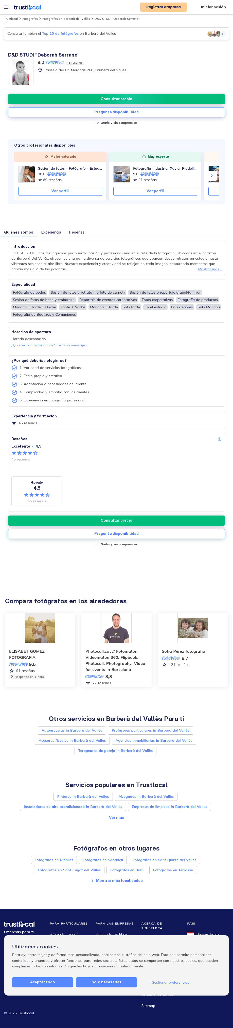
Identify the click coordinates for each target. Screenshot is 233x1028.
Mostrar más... (210, 269)
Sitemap (148, 1005)
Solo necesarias (107, 982)
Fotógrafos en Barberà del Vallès (66, 19)
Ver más (116, 817)
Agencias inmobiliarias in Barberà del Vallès (154, 740)
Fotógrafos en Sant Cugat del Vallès (69, 870)
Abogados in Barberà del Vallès (146, 796)
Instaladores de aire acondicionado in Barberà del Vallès (73, 806)
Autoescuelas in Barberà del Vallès (72, 730)
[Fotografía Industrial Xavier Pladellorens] (121, 174)
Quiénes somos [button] (18, 232)
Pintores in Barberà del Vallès (83, 796)
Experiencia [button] (51, 232)
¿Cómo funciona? (64, 934)
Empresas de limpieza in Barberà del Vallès (169, 806)
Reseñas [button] (76, 232)
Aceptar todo (42, 982)
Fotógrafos (30, 19)
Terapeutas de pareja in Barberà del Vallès (115, 750)
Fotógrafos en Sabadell (103, 860)
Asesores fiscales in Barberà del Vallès (72, 740)
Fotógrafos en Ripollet (54, 860)
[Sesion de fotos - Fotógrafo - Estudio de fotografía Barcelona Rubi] (26, 174)
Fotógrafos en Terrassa (173, 870)
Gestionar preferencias (170, 982)
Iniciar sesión (213, 7)
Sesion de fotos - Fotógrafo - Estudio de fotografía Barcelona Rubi (70, 168)
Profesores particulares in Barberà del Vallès (150, 730)
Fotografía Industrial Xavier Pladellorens (165, 168)
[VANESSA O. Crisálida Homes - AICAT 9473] (216, 174)
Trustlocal (11, 19)
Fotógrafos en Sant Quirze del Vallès (164, 860)
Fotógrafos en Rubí (127, 870)
